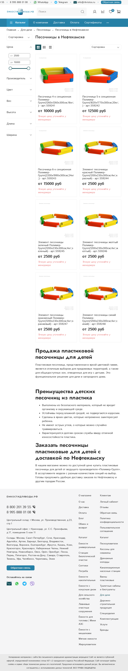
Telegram (61, 2)
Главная (11, 30)
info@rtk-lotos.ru (84, 2)
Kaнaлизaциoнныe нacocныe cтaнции (110, 569)
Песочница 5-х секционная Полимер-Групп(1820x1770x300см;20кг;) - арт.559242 (100, 101)
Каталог (18, 23)
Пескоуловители (109, 543)
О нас (82, 502)
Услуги (103, 624)
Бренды (104, 630)
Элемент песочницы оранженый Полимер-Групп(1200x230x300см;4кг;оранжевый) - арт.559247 (55, 319)
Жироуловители (87, 644)
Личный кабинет (109, 502)
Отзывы (104, 507)
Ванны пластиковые (107, 578)
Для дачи (26, 30)
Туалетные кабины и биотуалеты (110, 587)
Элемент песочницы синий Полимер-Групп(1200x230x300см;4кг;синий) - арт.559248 (100, 319)
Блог (81, 518)
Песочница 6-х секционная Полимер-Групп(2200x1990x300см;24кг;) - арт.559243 (56, 174)
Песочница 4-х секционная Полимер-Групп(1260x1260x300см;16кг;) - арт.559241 (56, 101)
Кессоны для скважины (107, 551)
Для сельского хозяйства (86, 596)
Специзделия (107, 613)
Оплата (74, 23)
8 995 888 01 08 (19, 2)
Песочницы (43, 30)
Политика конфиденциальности (112, 520)
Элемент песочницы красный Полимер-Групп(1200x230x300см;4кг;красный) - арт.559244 (100, 174)
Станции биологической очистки (87, 556)
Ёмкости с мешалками (85, 631)
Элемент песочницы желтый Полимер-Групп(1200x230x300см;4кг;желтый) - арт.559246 (100, 246)
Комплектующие (109, 619)
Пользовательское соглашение (110, 529)
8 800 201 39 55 (22, 507)
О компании (40, 23)
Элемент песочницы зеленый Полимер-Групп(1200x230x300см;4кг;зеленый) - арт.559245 (55, 246)
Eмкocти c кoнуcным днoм (87, 587)
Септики (83, 565)
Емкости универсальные (87, 545)
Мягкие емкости (88, 638)
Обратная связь (111, 2)
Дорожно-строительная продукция (107, 604)
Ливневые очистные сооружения (85, 608)
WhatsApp (41, 2)
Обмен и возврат (83, 525)
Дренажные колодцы (106, 560)
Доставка (59, 23)
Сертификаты (93, 23)
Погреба (83, 571)
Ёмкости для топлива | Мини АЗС (87, 620)
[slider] (10, 68)
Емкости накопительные (87, 578)
